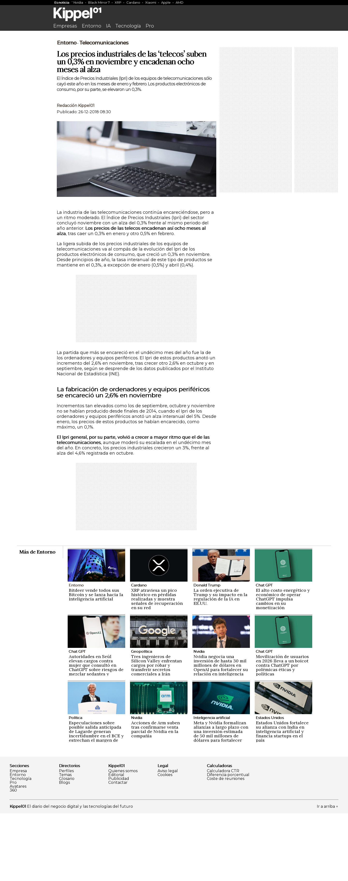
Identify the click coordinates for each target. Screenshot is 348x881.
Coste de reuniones (225, 846)
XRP (118, 2)
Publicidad (118, 846)
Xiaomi (150, 2)
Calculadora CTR (223, 839)
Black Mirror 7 (99, 2)
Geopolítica (141, 719)
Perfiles (66, 839)
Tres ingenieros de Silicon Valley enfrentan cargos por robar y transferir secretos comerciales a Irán (156, 732)
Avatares (18, 854)
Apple (166, 2)
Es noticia (61, 2)
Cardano (133, 2)
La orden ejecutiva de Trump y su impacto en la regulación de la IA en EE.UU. (220, 664)
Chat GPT (264, 653)
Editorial (116, 842)
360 (13, 858)
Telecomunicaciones (103, 110)
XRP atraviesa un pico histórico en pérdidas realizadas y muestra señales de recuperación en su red (157, 666)
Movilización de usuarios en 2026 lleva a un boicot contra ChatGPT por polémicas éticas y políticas (282, 732)
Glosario (66, 846)
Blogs (64, 850)
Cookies (165, 842)
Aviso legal (168, 839)
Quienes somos (123, 839)
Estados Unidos (270, 785)
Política (75, 785)
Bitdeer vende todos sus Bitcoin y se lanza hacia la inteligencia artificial (96, 662)
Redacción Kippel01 (75, 173)
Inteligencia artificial (211, 785)
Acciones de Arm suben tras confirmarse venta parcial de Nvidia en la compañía (155, 797)
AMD (179, 2)
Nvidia (78, 2)
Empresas (65, 26)
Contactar (118, 850)
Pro (149, 26)
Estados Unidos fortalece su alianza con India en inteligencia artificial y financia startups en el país (282, 799)
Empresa (18, 839)
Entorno (91, 26)
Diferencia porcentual (228, 842)
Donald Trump (206, 653)
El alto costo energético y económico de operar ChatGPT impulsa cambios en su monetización (283, 666)
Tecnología (128, 26)
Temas (65, 842)
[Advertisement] (174, 69)
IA (108, 26)
